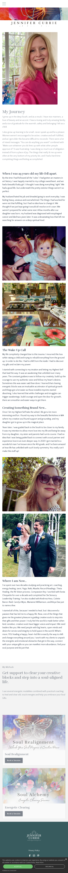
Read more (39, 862)
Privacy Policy (34, 850)
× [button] (66, 859)
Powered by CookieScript (9, 870)
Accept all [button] (18, 866)
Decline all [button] (50, 866)
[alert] (34, 865)
